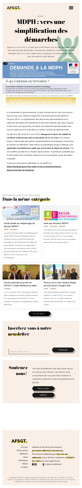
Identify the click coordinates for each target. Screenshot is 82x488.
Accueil (24, 447)
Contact (24, 467)
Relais (25, 463)
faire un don (43, 393)
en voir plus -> (39, 313)
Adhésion (24, 453)
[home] (14, 7)
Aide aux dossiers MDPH (56, 223)
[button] (71, 8)
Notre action (22, 450)
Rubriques (23, 460)
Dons (25, 457)
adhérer (43, 400)
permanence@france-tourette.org (47, 450)
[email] (29, 356)
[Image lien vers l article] (21, 212)
